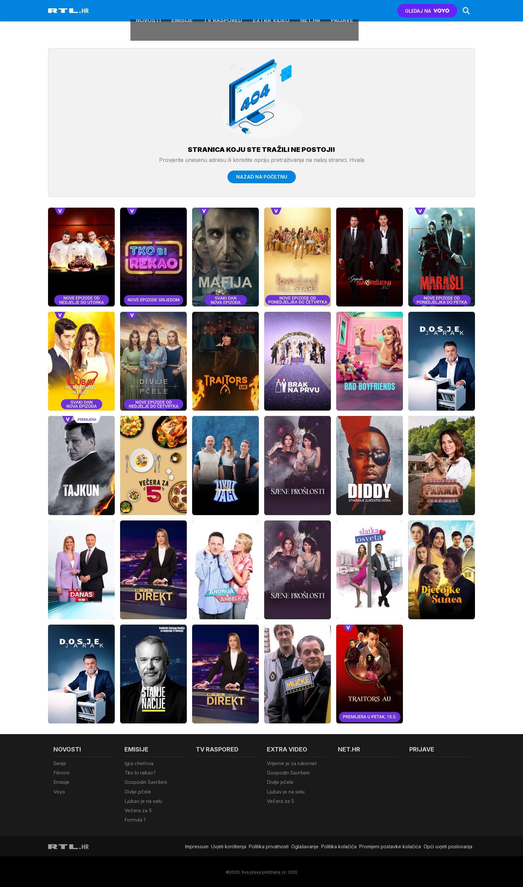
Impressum (196, 845)
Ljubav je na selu (143, 800)
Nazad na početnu (261, 177)
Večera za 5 (138, 809)
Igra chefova (138, 763)
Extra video (271, 10)
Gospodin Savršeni (145, 782)
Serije (59, 763)
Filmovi (61, 772)
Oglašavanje (305, 845)
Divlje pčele (137, 791)
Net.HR (310, 10)
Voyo (59, 791)
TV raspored (222, 10)
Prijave (342, 10)
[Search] (466, 10)
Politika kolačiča (339, 845)
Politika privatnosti (269, 845)
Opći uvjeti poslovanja (448, 845)
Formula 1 (134, 818)
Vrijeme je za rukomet (292, 763)
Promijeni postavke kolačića (390, 845)
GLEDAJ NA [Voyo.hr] (427, 11)
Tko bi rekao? (140, 772)
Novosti (148, 10)
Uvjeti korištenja (228, 845)
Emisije (182, 10)
